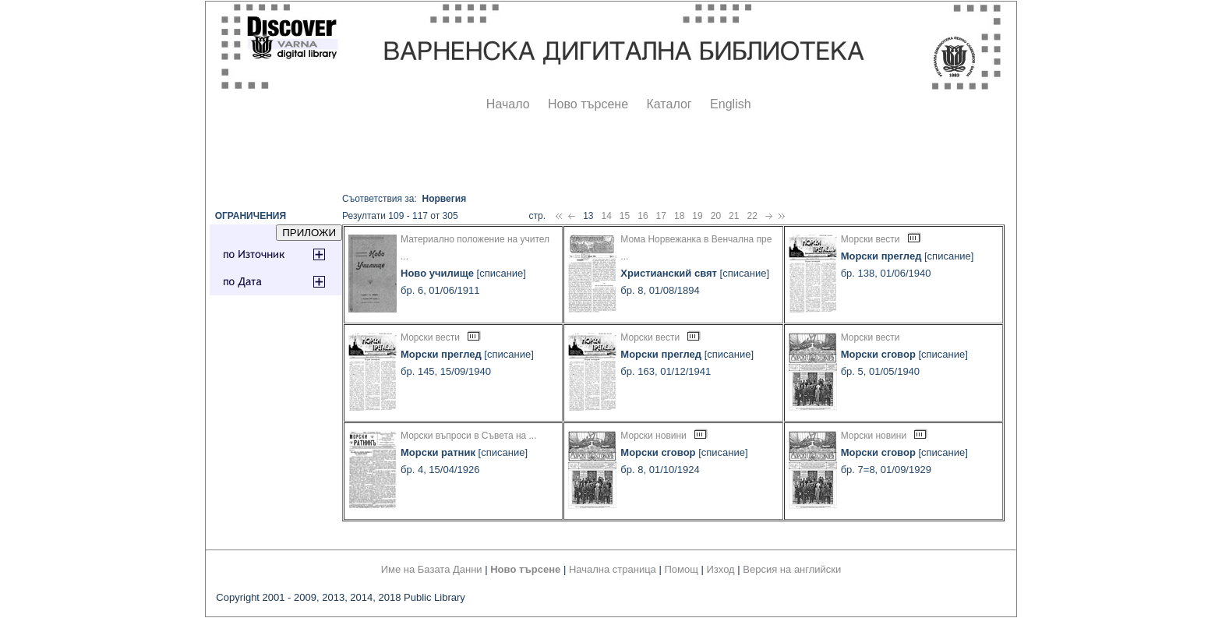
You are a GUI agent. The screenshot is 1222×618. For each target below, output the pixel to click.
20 (716, 215)
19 (697, 215)
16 (642, 215)
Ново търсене (588, 104)
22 (752, 215)
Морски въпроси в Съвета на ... (469, 435)
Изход (721, 569)
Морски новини (653, 435)
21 (734, 215)
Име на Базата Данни (431, 569)
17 (661, 215)
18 (679, 215)
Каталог (668, 104)
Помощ (681, 569)
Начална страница (612, 569)
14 (606, 215)
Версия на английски (792, 569)
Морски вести (870, 239)
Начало (508, 104)
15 (625, 215)
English (730, 104)
